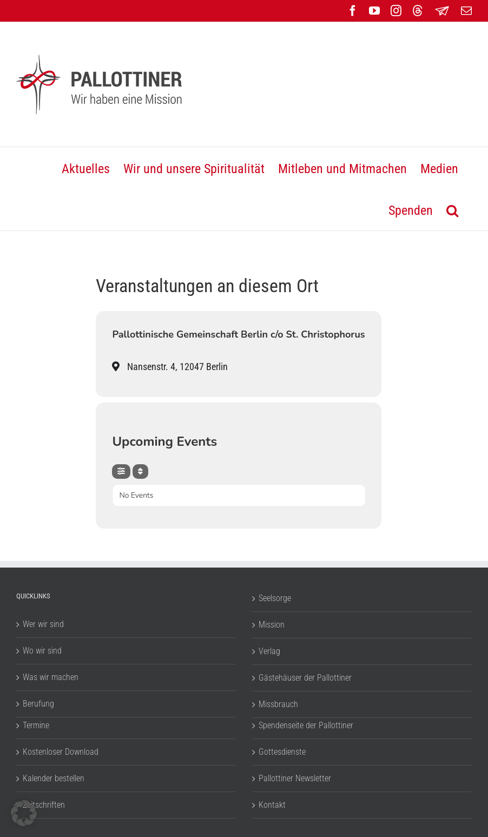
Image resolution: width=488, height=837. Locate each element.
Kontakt (272, 805)
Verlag (269, 651)
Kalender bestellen (53, 778)
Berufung (38, 703)
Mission (272, 624)
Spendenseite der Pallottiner (306, 725)
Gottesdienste (282, 752)
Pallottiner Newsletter (295, 778)
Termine (36, 725)
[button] (452, 209)
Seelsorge (275, 598)
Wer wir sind (43, 624)
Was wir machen (50, 677)
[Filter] (121, 471)
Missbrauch (278, 704)
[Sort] (140, 471)
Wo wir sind (42, 650)
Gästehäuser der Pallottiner (305, 678)
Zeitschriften (44, 805)
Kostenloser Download (60, 752)
